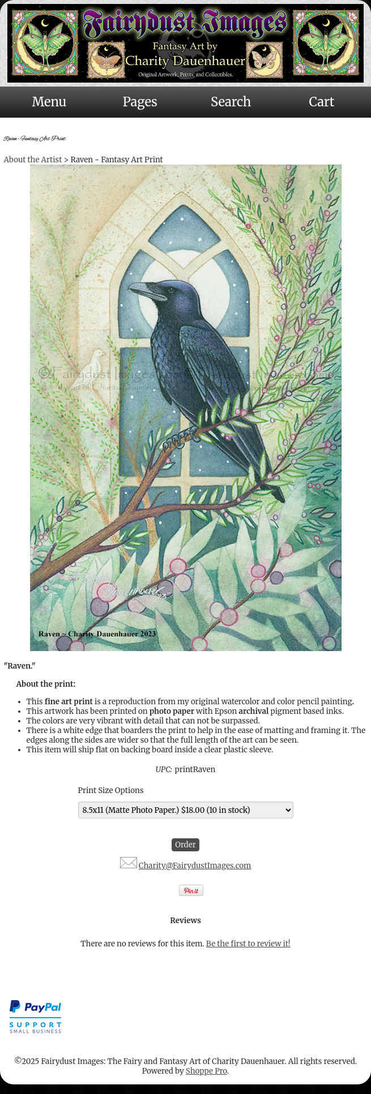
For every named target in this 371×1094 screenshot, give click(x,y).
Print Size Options (111, 790)
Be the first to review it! (248, 944)
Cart (322, 102)
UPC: (164, 769)
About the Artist (33, 160)
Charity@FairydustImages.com (195, 866)
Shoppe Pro (206, 1071)
